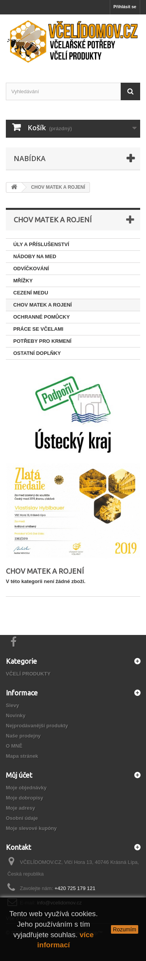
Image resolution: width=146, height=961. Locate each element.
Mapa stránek (22, 756)
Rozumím (124, 929)
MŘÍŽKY (23, 281)
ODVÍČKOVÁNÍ (31, 268)
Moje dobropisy (24, 798)
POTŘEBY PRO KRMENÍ (42, 341)
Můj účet (19, 775)
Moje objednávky (26, 788)
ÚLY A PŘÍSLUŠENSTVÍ (41, 244)
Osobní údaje (22, 818)
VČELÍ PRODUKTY (28, 674)
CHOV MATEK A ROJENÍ (42, 305)
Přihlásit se (124, 6)
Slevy (12, 705)
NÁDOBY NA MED (34, 256)
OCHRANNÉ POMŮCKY (41, 317)
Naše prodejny (23, 736)
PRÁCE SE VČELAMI (38, 329)
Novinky (16, 715)
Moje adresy (20, 808)
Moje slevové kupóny (31, 828)
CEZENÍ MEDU (30, 293)
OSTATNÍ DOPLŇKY (37, 353)
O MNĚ (14, 746)
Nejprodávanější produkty (37, 726)
